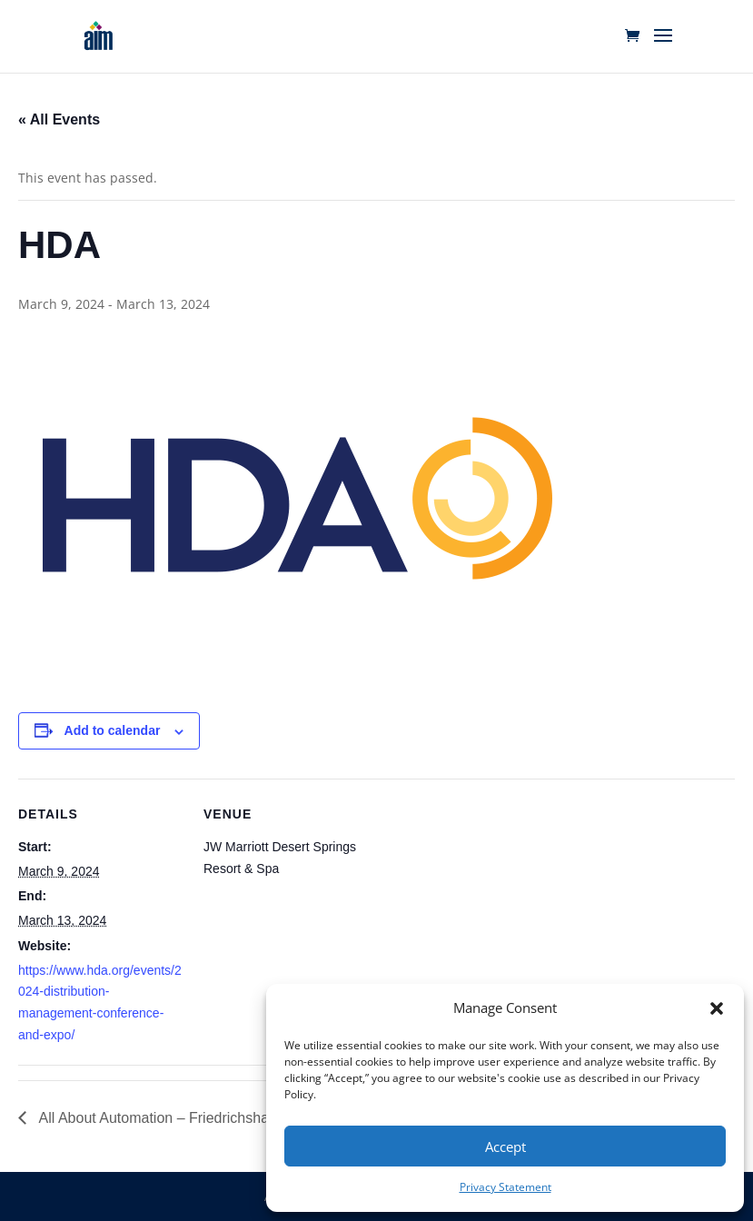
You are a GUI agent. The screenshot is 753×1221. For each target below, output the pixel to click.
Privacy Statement (505, 1187)
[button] (717, 1008)
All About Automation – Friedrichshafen (162, 1118)
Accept (505, 1146)
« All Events (59, 119)
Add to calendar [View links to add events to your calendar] (112, 730)
